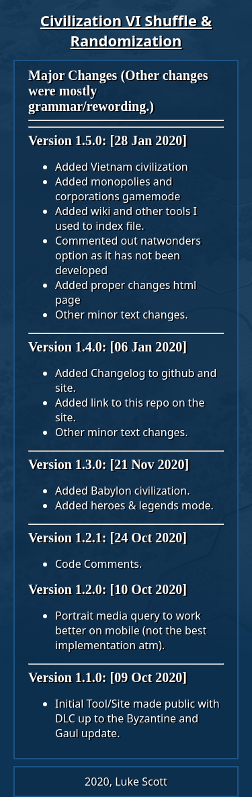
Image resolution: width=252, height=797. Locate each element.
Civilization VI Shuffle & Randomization (126, 30)
